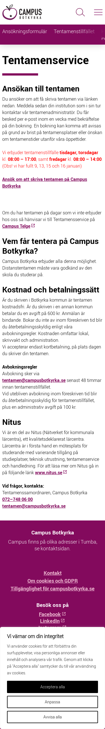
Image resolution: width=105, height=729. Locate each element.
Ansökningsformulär (24, 31)
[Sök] (80, 12)
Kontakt (53, 573)
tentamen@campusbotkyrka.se (34, 380)
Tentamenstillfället (74, 31)
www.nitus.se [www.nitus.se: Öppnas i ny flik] (51, 472)
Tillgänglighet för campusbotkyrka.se (53, 588)
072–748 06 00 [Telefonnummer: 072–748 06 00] (17, 499)
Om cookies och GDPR (52, 580)
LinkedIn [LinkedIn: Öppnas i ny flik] (52, 620)
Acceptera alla (52, 686)
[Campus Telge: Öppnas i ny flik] (18, 226)
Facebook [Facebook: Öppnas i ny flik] (52, 614)
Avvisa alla (52, 717)
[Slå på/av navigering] (98, 12)
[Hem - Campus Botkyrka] (26, 12)
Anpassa (52, 701)
